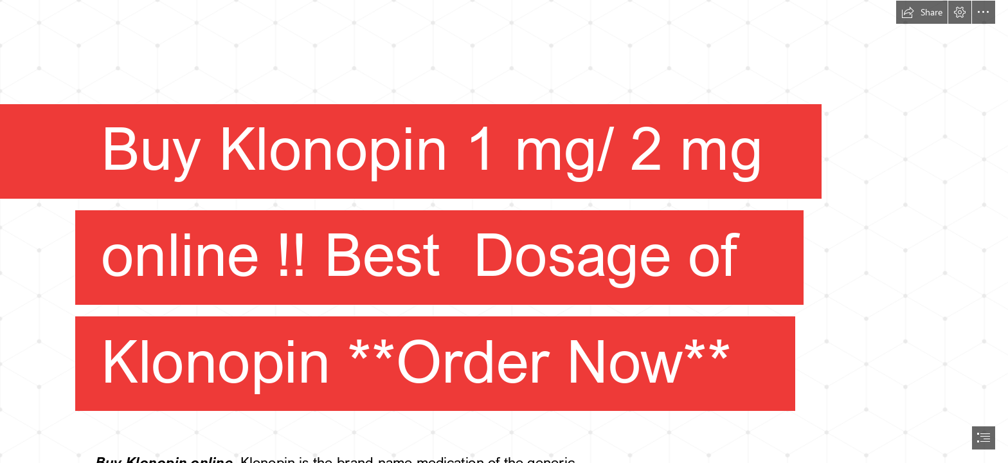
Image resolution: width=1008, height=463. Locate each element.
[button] (922, 12)
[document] (504, 231)
